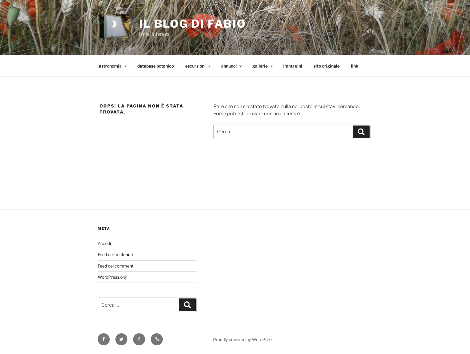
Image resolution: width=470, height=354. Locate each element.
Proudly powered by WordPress (243, 339)
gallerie (262, 65)
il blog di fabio (192, 23)
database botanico (155, 65)
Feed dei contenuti (115, 254)
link (354, 65)
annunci (231, 65)
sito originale (327, 65)
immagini (292, 65)
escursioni (198, 65)
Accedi (104, 243)
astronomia (113, 65)
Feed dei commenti (116, 265)
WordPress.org (112, 277)
